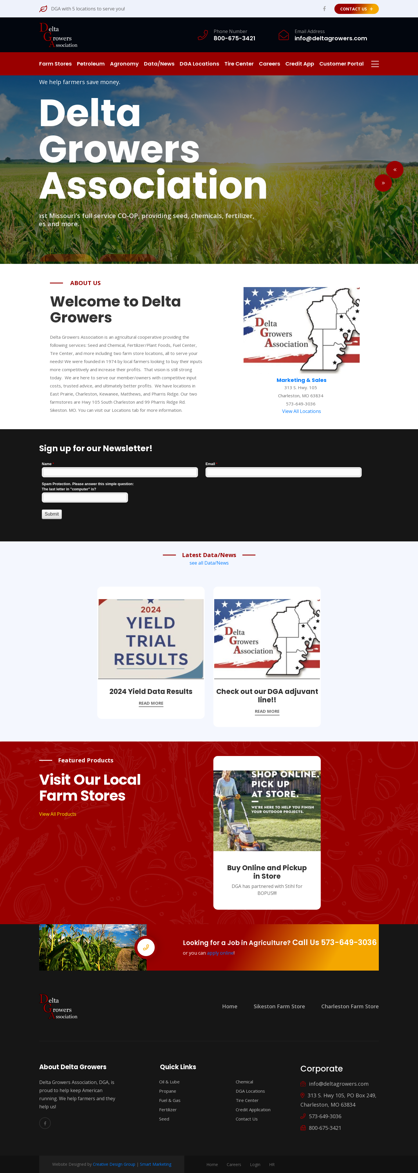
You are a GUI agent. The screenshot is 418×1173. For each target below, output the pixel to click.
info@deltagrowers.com (334, 1083)
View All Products (57, 814)
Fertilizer (165, 1109)
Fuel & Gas (167, 1100)
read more (151, 703)
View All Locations (301, 411)
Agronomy (124, 63)
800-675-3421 (320, 1127)
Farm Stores (55, 63)
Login (255, 1164)
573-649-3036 (320, 1116)
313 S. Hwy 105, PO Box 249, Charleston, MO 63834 (338, 1100)
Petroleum (91, 63)
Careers (269, 63)
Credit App (299, 63)
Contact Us (356, 9)
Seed (161, 1119)
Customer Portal (341, 63)
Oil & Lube (167, 1082)
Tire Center (239, 63)
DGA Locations (199, 63)
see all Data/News (209, 563)
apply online (220, 953)
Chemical (241, 1082)
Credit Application (250, 1109)
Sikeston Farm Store (279, 1006)
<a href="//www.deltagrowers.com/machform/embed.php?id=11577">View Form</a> (209, 496)
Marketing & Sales (302, 380)
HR (272, 1164)
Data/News (159, 63)
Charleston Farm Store (350, 1006)
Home (229, 1006)
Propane (165, 1091)
